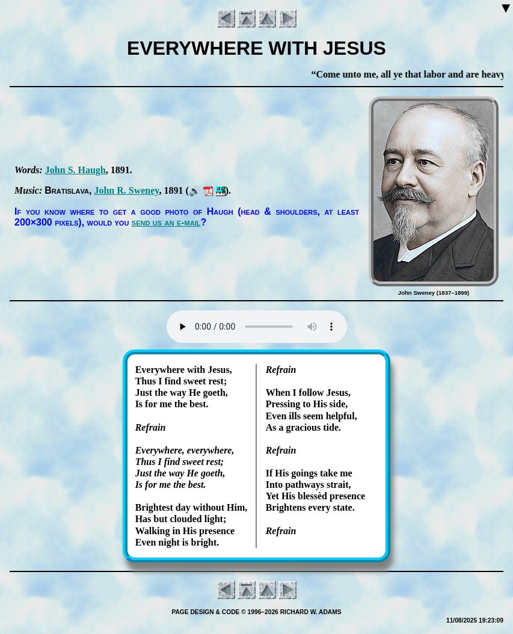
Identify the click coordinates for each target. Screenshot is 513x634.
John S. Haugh (75, 170)
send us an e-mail (166, 222)
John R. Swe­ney (126, 190)
